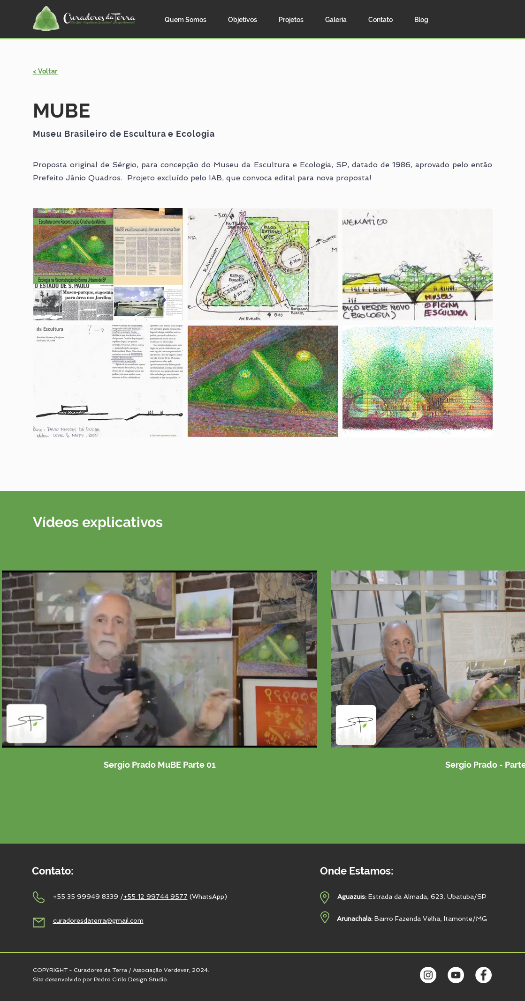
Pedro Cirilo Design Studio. (130, 979)
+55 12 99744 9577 (155, 896)
